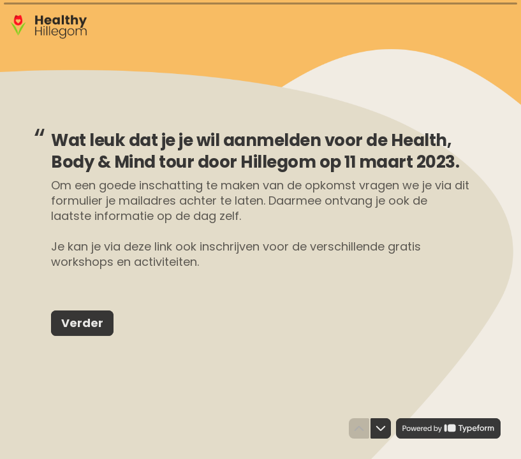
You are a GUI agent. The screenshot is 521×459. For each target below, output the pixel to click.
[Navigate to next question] (381, 428)
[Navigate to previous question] (359, 428)
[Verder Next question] (82, 322)
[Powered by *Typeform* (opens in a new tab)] (448, 428)
